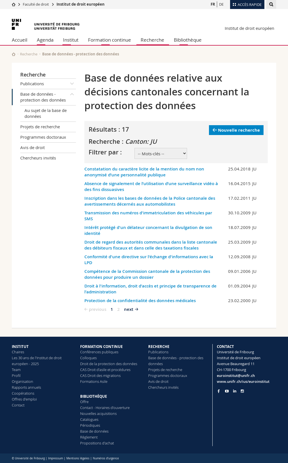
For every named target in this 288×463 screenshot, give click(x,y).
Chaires (18, 351)
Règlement (89, 437)
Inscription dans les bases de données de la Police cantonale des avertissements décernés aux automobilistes (149, 201)
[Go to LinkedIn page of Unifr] (234, 391)
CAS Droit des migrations (100, 375)
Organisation (22, 381)
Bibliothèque (188, 40)
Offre (84, 401)
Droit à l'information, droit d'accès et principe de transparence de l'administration (150, 289)
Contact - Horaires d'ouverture (105, 407)
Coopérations (23, 393)
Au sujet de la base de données (45, 113)
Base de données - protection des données (48, 96)
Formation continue (109, 40)
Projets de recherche (40, 126)
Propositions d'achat (97, 443)
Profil (16, 375)
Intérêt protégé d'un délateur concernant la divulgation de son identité (148, 230)
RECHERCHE (158, 346)
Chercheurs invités (38, 158)
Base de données (94, 431)
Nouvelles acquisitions (98, 413)
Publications (48, 84)
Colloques (88, 357)
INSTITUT (20, 346)
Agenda (45, 40)
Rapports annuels (26, 387)
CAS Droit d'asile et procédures (105, 369)
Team (16, 369)
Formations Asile (93, 381)
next (128, 309)
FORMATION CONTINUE (101, 346)
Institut (70, 40)
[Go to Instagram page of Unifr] (242, 391)
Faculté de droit (36, 4)
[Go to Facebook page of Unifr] (218, 391)
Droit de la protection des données (108, 363)
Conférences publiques (99, 351)
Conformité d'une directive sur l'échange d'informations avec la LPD (148, 260)
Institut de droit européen (81, 4)
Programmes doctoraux (43, 137)
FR (213, 4)
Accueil (19, 40)
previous (97, 309)
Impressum (55, 458)
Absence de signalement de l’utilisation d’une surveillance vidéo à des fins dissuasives (151, 186)
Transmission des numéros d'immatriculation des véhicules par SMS (148, 216)
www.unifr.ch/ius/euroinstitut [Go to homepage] (243, 381)
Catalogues (89, 419)
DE (221, 4)
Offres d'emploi (24, 399)
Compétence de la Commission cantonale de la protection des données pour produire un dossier (147, 274)
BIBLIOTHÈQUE (93, 396)
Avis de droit (32, 147)
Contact (18, 405)
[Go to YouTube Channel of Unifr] (227, 391)
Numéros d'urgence (106, 458)
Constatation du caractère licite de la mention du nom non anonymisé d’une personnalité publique (144, 172)
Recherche (152, 40)
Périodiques (90, 425)
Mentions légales (77, 458)
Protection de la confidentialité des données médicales (140, 301)
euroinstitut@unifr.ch (236, 375)
